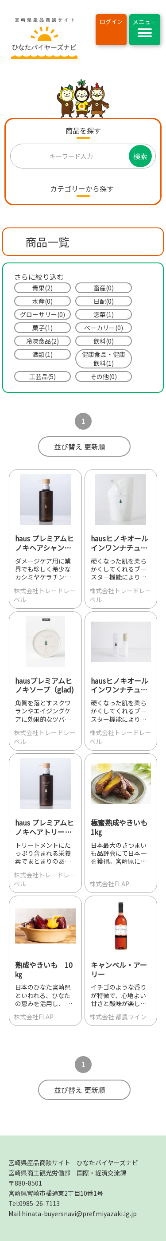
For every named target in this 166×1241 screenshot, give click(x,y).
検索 (140, 156)
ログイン (111, 21)
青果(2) (42, 287)
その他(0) (103, 376)
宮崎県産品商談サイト (73, 1162)
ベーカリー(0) (103, 327)
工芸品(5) (42, 376)
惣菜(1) (103, 314)
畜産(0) (103, 287)
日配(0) (103, 301)
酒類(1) (42, 354)
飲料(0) (103, 341)
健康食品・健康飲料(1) (103, 359)
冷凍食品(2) (42, 341)
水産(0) (42, 301)
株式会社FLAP (109, 883)
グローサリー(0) (42, 314)
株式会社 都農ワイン (118, 1016)
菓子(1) (42, 327)
